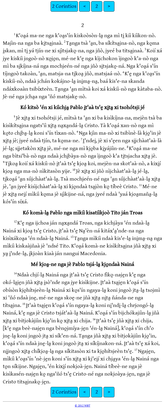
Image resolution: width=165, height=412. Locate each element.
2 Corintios (64, 6)
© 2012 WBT (82, 406)
